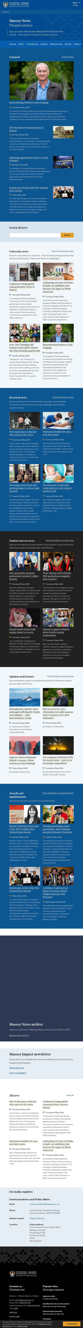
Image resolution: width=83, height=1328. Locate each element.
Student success (56, 44)
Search (20, 44)
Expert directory (37, 1135)
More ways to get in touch (19, 1237)
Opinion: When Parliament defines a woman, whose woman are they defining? (22, 760)
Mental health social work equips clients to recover (22, 631)
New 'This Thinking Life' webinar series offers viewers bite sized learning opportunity (24, 347)
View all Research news (63, 397)
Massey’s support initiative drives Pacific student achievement (56, 632)
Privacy (26, 1317)
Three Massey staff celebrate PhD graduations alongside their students (57, 575)
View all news (67, 57)
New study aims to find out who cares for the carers (22, 433)
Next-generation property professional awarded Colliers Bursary (24, 575)
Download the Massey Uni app (21, 1242)
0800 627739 (25, 1220)
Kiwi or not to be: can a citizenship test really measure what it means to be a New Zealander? (58, 713)
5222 (16, 1225)
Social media (14, 1233)
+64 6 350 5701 (33, 1223)
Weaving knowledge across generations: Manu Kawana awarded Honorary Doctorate (57, 829)
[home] (16, 5)
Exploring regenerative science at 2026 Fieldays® (28, 159)
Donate (12, 1246)
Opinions (67, 44)
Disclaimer (13, 1317)
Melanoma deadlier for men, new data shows (57, 433)
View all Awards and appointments (58, 793)
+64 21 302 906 (53, 1130)
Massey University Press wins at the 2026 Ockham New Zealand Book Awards (24, 829)
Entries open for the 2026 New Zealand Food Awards (28, 189)
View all (70, 1012)
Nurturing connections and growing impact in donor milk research (24, 487)
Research (43, 44)
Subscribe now (16, 985)
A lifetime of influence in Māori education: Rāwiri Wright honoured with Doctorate (55, 892)
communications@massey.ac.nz (44, 1121)
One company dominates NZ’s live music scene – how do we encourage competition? (58, 760)
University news (32, 44)
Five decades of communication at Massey (26, 129)
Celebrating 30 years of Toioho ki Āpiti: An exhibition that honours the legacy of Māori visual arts (58, 287)
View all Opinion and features (60, 676)
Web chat (13, 1229)
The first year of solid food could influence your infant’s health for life (57, 487)
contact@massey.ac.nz (24, 1217)
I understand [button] (71, 1324)
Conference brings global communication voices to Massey (22, 286)
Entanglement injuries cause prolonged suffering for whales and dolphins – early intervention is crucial (24, 713)
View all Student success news (60, 540)
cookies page (22, 1326)
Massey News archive (19, 952)
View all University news (63, 251)
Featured (12, 44)
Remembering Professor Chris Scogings (29, 102)
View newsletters (17, 990)
